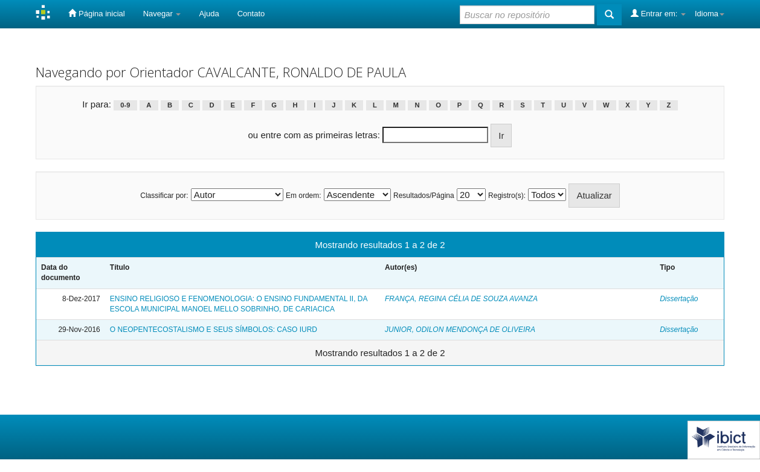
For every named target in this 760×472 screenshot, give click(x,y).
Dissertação (679, 299)
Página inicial (96, 13)
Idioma (709, 13)
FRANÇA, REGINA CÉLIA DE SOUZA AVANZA (461, 299)
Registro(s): (507, 195)
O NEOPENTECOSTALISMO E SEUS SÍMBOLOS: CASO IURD (213, 329)
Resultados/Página (423, 195)
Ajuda (209, 13)
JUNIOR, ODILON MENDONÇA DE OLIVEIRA (460, 329)
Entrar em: (658, 13)
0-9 (125, 105)
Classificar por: (164, 195)
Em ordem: (303, 195)
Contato (251, 13)
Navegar (162, 13)
